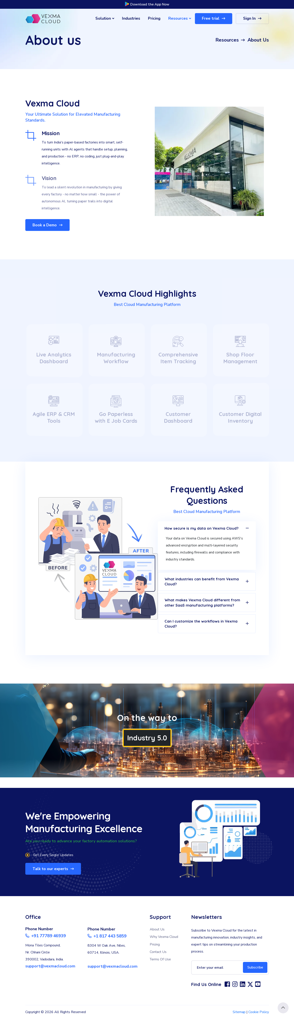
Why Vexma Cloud (164, 951)
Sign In (252, 18)
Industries (131, 18)
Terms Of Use (160, 973)
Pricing (154, 18)
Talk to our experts (54, 882)
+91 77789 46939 (45, 950)
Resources (179, 18)
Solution (104, 18)
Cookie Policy (258, 1026)
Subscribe (254, 981)
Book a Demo (48, 225)
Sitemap (239, 1026)
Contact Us (158, 966)
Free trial (213, 18)
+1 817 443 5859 (107, 950)
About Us (157, 943)
